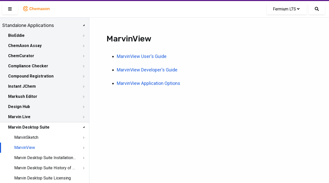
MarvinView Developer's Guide (147, 69)
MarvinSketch (26, 137)
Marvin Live (19, 116)
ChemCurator (21, 55)
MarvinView (24, 147)
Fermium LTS (286, 9)
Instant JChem (22, 86)
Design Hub (19, 106)
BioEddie (16, 35)
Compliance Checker (28, 66)
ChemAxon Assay (25, 45)
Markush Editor (22, 96)
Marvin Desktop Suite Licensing (42, 178)
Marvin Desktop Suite (29, 127)
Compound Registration (31, 76)
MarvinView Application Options (148, 83)
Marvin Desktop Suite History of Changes (45, 167)
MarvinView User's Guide (142, 56)
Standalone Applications (28, 25)
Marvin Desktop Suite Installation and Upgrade (45, 157)
